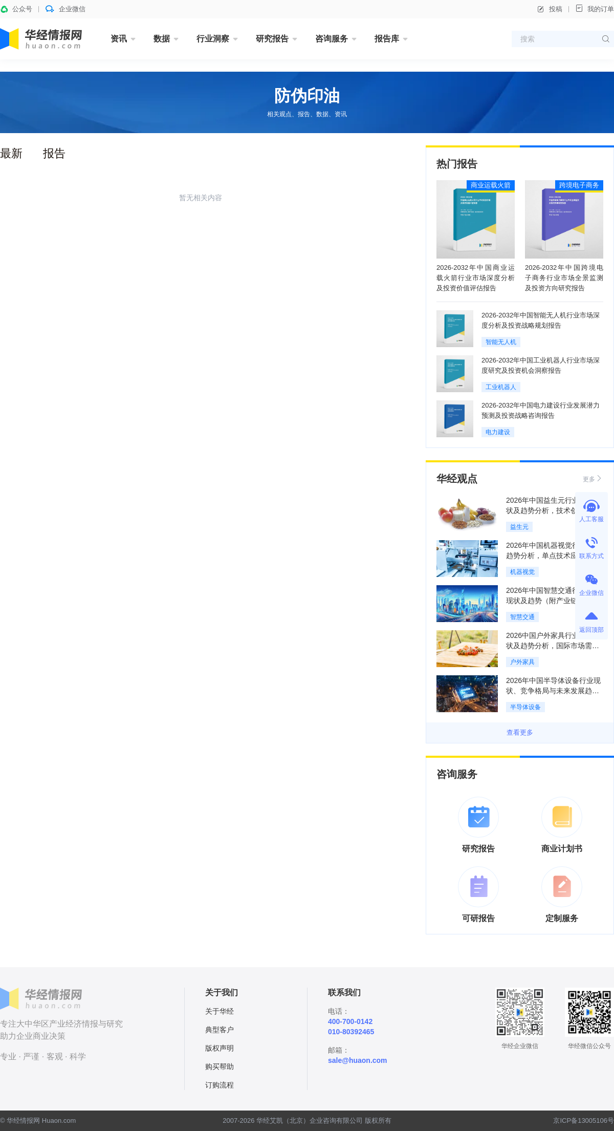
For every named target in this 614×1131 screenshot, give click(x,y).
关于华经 (219, 1011)
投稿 (549, 9)
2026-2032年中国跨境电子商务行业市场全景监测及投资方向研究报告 (564, 278)
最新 (11, 153)
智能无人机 (501, 342)
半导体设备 (525, 707)
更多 (593, 478)
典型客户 (219, 1030)
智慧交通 (522, 617)
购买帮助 (219, 1066)
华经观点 (456, 478)
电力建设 (498, 432)
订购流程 (219, 1085)
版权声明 (219, 1048)
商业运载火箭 (491, 185)
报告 (54, 153)
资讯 (119, 38)
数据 (162, 38)
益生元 (519, 526)
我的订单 (594, 8)
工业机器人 (501, 387)
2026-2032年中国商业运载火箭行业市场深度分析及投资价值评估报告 (475, 278)
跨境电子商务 (579, 185)
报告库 (387, 38)
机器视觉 (522, 571)
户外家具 (522, 662)
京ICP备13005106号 (583, 1120)
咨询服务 (331, 38)
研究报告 (272, 38)
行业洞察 (212, 38)
